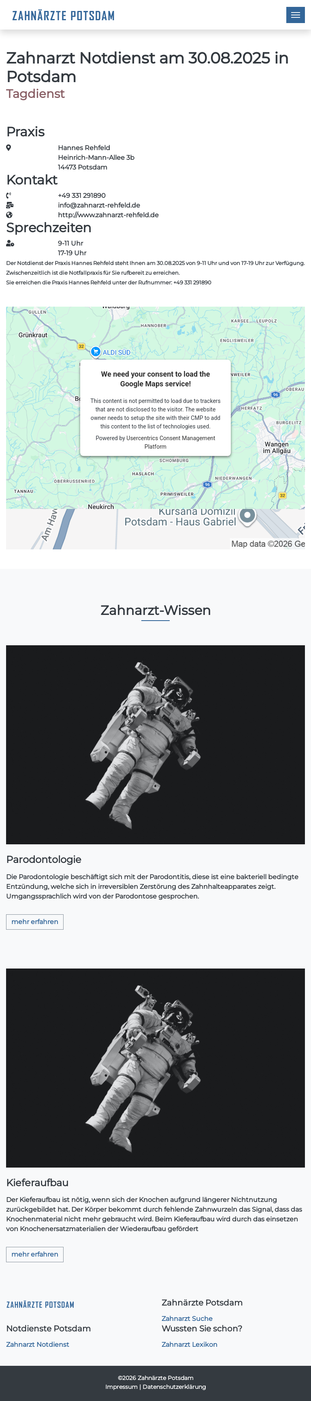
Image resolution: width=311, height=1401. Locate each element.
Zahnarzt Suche (187, 1319)
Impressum (121, 1386)
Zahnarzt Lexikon (189, 1344)
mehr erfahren (34, 922)
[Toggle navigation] (295, 15)
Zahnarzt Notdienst (37, 1344)
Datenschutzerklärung (174, 1386)
